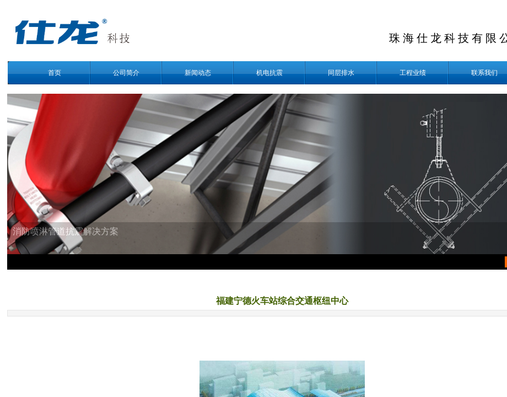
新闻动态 (198, 73)
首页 (54, 73)
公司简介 (126, 73)
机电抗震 (269, 73)
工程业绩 (413, 73)
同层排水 (341, 73)
